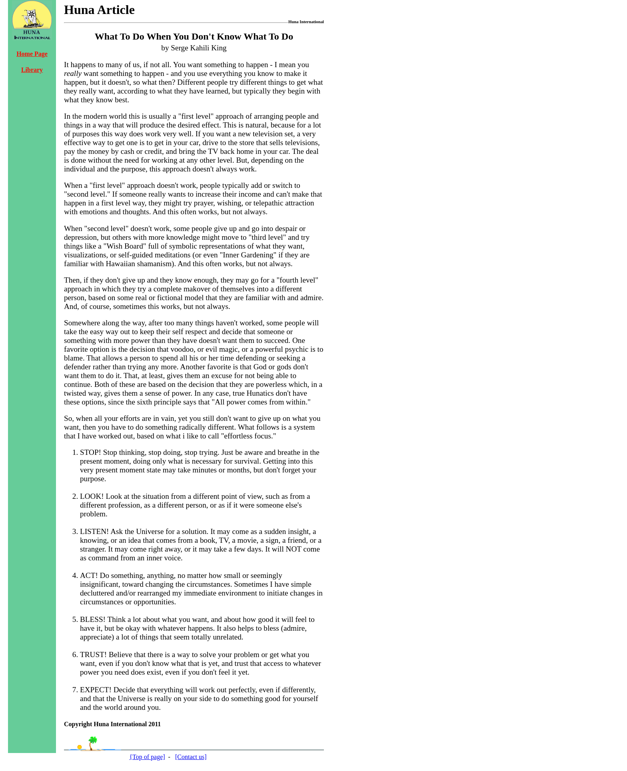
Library (32, 69)
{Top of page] (147, 756)
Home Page (32, 53)
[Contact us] (191, 756)
